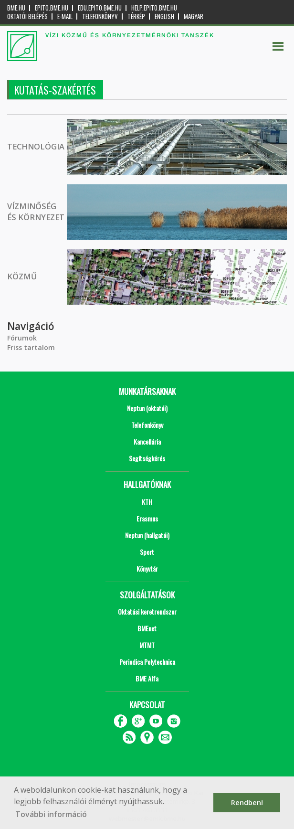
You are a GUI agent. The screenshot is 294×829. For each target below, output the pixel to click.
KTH (147, 502)
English (164, 16)
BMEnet (147, 628)
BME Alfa (147, 678)
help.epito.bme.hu (154, 8)
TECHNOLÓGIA (35, 146)
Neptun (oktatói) (147, 408)
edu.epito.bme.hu (100, 8)
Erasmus (147, 518)
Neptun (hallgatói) (147, 535)
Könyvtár (147, 568)
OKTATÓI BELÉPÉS (27, 16)
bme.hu (16, 8)
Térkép (136, 16)
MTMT (147, 645)
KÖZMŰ (22, 276)
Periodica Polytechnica (147, 662)
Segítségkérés (147, 458)
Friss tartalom (31, 347)
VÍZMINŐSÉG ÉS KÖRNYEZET (35, 212)
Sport (147, 552)
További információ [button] (51, 814)
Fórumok (22, 337)
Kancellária (147, 441)
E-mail (65, 16)
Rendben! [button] (247, 802)
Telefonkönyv (100, 16)
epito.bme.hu (51, 8)
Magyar (193, 16)
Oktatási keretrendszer (147, 611)
